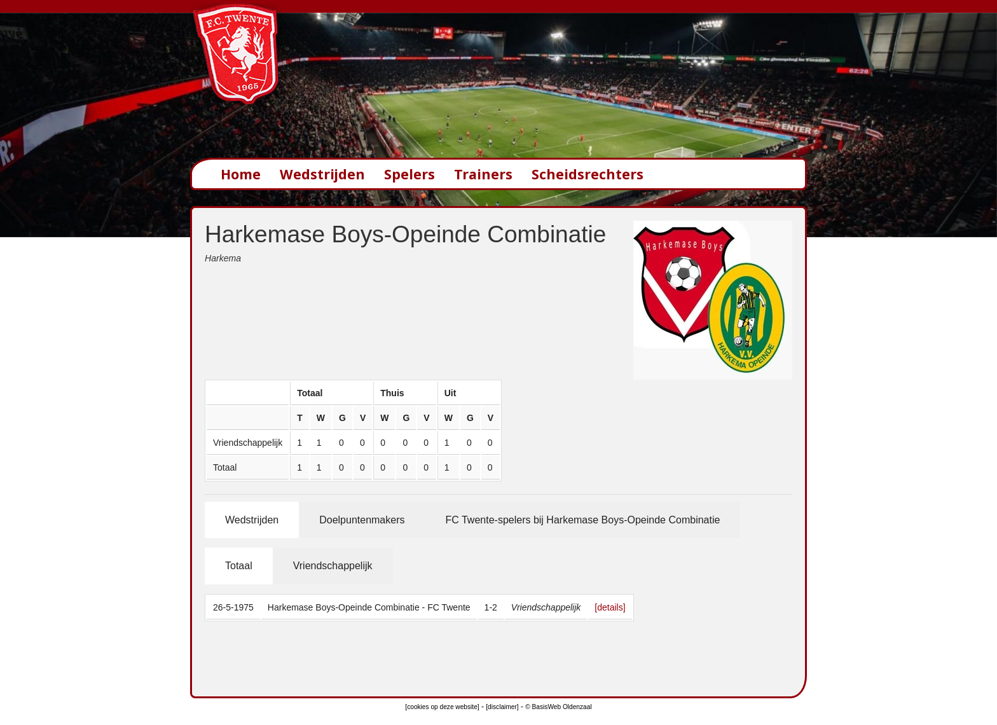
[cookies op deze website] (442, 706)
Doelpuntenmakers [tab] (361, 519)
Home (241, 174)
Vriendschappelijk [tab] (333, 565)
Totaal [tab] (238, 565)
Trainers (483, 174)
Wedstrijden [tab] (251, 519)
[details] (610, 607)
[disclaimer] (502, 706)
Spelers (409, 174)
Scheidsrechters (587, 174)
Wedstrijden (322, 174)
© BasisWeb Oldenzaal (558, 706)
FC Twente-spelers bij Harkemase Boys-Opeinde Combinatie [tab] (582, 519)
